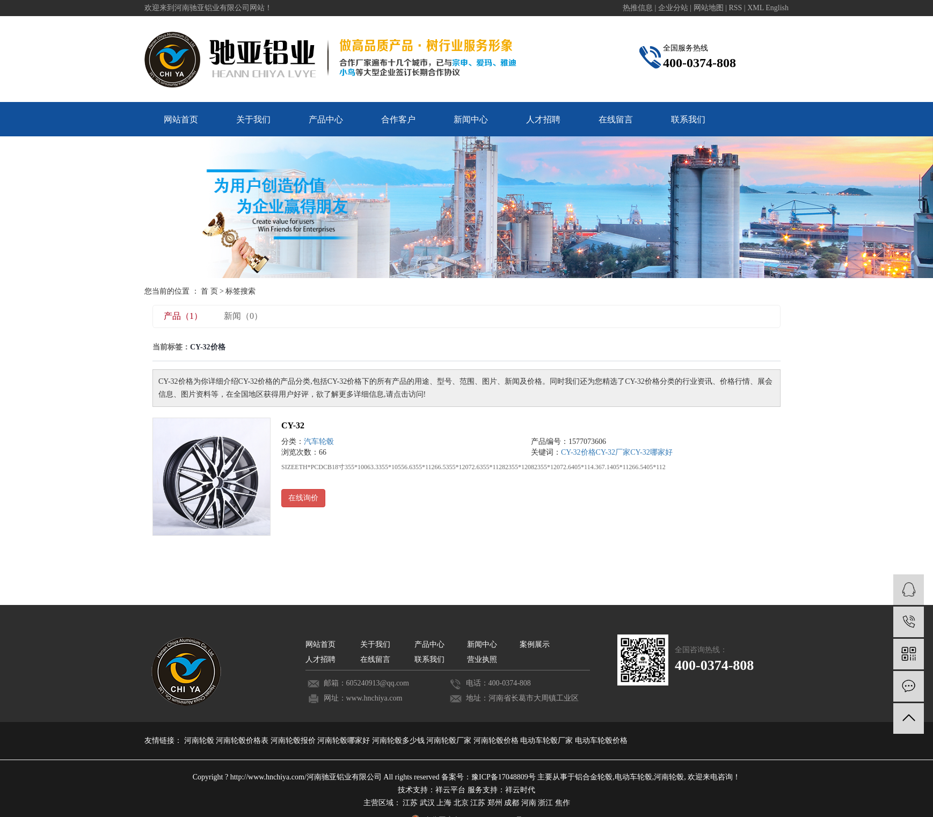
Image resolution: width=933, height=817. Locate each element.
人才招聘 (543, 119)
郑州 (494, 803)
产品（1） (183, 315)
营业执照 (482, 659)
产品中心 (326, 119)
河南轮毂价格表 (243, 740)
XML (755, 8)
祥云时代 (520, 790)
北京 (461, 803)
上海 (443, 803)
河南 (528, 803)
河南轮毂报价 (294, 740)
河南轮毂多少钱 (399, 740)
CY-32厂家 (613, 452)
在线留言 (616, 119)
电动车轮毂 (633, 777)
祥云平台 (450, 790)
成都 (511, 803)
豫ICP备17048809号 (503, 777)
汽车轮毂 (319, 441)
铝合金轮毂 (594, 777)
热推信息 (638, 8)
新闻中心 (471, 119)
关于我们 (253, 119)
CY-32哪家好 (651, 452)
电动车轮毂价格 (601, 740)
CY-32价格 (578, 452)
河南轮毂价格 (497, 740)
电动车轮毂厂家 (547, 740)
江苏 (410, 803)
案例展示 (535, 644)
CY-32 (292, 425)
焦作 (562, 803)
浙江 (545, 803)
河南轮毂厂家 (449, 740)
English (777, 8)
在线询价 (303, 498)
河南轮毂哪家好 (344, 740)
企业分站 (673, 8)
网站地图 (710, 8)
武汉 (427, 803)
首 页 (209, 291)
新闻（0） (243, 315)
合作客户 (398, 119)
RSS (735, 8)
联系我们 (688, 119)
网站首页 (181, 119)
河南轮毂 (200, 740)
